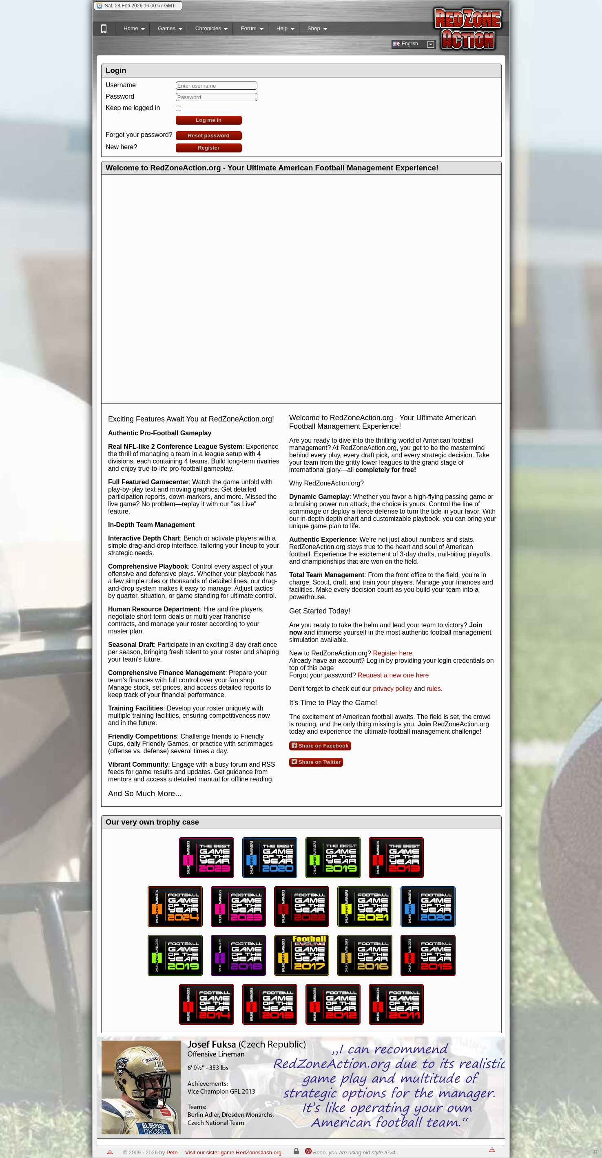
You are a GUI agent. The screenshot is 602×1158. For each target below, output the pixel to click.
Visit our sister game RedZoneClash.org (233, 1152)
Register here (392, 653)
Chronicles (207, 30)
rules (434, 688)
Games (165, 30)
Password (120, 96)
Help (281, 30)
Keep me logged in (133, 107)
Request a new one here (393, 675)
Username (121, 85)
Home (130, 30)
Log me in (208, 120)
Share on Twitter (316, 762)
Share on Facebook (320, 745)
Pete (171, 1152)
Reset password (209, 135)
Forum (247, 30)
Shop (313, 30)
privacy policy (392, 688)
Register (208, 148)
